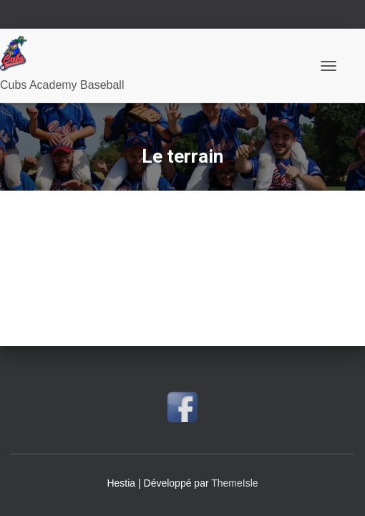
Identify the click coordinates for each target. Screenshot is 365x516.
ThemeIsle (234, 483)
